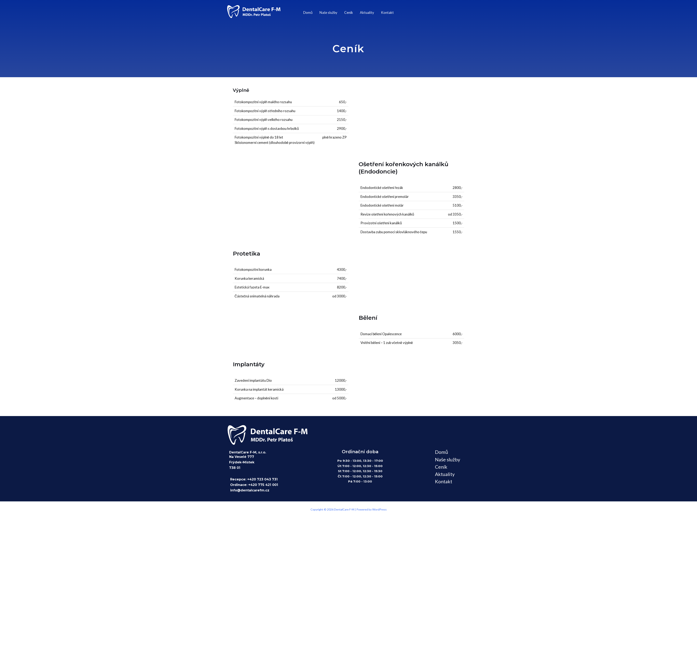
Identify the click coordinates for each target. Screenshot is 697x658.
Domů (307, 12)
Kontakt (387, 12)
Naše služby (328, 12)
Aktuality (367, 12)
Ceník (348, 12)
